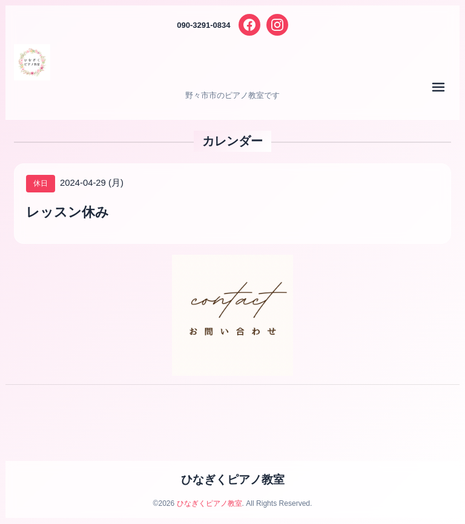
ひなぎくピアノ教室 (233, 479)
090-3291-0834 (203, 25)
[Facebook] (249, 25)
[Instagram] (277, 25)
